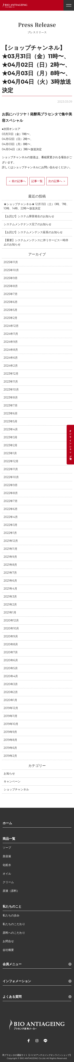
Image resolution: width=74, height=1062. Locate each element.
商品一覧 (9, 839)
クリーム (8, 882)
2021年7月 (10, 572)
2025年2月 (11, 318)
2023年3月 (11, 437)
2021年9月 (10, 556)
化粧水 (7, 865)
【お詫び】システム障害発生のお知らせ (29, 216)
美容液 (7, 856)
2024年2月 (11, 365)
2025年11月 (11, 262)
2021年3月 (10, 596)
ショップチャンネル (16, 789)
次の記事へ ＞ (57, 181)
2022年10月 (11, 477)
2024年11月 (11, 333)
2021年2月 (10, 604)
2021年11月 (10, 548)
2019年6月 (10, 748)
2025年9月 (11, 278)
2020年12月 (11, 620)
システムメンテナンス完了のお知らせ (27, 224)
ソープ (7, 847)
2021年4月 (10, 588)
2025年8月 (11, 286)
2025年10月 (11, 270)
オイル (7, 873)
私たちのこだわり (14, 924)
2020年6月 (11, 660)
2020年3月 (11, 684)
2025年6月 (11, 302)
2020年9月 (11, 636)
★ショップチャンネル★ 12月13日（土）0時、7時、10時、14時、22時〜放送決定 (36, 206)
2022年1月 (10, 533)
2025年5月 (11, 310)
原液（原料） (11, 890)
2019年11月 (11, 716)
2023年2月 (11, 445)
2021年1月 (10, 612)
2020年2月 (11, 692)
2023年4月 (11, 429)
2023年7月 (11, 405)
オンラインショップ (70, 444)
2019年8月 (10, 740)
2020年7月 (11, 652)
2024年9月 (11, 341)
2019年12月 (11, 708)
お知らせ (9, 773)
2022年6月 (11, 509)
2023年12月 (11, 373)
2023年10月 (11, 389)
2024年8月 (11, 349)
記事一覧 (37, 181)
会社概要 (8, 950)
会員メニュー (12, 964)
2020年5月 (11, 668)
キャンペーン (12, 781)
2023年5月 (11, 421)
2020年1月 (10, 700)
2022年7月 (11, 501)
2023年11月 (11, 381)
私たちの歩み (11, 915)
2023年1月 (10, 453)
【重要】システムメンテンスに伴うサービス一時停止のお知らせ (36, 242)
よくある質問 (12, 997)
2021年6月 (10, 580)
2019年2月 (10, 755)
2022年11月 (11, 469)
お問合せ (8, 941)
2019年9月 (10, 732)
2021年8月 (10, 564)
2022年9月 (11, 485)
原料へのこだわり (14, 932)
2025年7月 (11, 294)
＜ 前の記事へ (17, 181)
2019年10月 (11, 724)
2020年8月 (11, 644)
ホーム (7, 823)
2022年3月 (11, 525)
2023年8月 (11, 397)
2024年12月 (11, 326)
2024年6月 (11, 357)
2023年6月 (11, 413)
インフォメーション (17, 981)
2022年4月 (11, 517)
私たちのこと (12, 906)
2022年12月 (11, 461)
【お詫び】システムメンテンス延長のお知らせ (33, 232)
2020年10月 (11, 628)
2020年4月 (11, 676)
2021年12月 (11, 541)
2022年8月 (11, 493)
